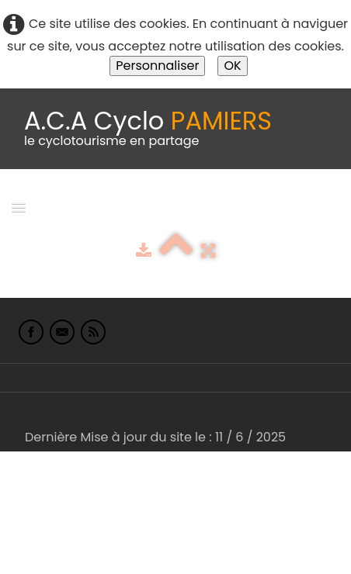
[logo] (147, 129)
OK (232, 65)
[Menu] (18, 206)
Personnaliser (157, 65)
